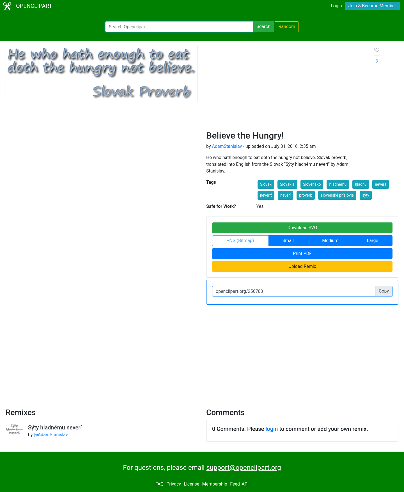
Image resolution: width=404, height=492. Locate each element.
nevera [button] (380, 184)
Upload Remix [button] (302, 266)
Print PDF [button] (302, 253)
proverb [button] (305, 195)
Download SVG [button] (302, 227)
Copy (384, 291)
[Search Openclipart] (179, 26)
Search (263, 26)
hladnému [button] (337, 184)
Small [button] (288, 240)
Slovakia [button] (287, 184)
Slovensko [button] (312, 184)
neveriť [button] (266, 195)
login (271, 429)
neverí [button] (285, 195)
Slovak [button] (266, 184)
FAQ (159, 484)
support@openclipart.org (243, 468)
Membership (214, 484)
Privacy (173, 484)
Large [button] (372, 240)
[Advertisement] (285, 88)
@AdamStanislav (51, 434)
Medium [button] (330, 240)
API (245, 484)
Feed (235, 484)
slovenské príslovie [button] (337, 195)
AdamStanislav (227, 146)
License (191, 484)
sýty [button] (365, 195)
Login (336, 5)
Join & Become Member (372, 5)
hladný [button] (360, 184)
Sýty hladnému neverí (55, 427)
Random (286, 26)
